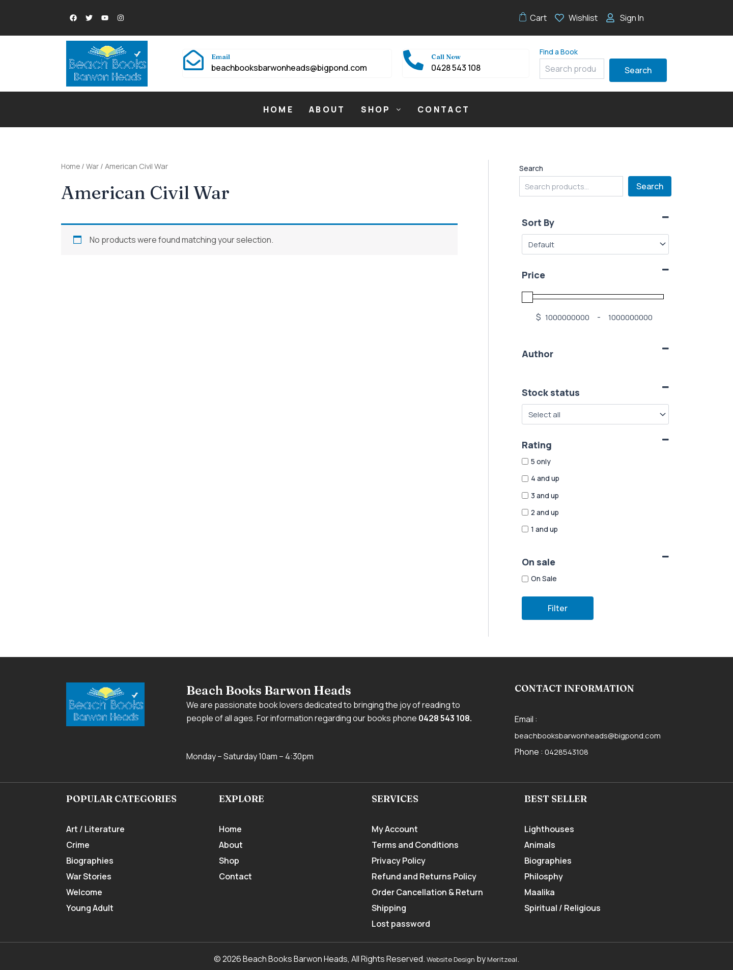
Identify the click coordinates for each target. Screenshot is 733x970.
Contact (443, 109)
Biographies (90, 860)
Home (278, 109)
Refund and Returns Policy (424, 876)
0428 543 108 (444, 718)
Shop (382, 109)
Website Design (448, 958)
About (327, 109)
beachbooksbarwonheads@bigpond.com (593, 735)
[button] (381, 109)
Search (638, 70)
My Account (395, 829)
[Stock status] (595, 414)
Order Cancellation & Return (427, 892)
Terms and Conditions (415, 844)
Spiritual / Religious (562, 908)
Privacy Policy (399, 860)
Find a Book (559, 51)
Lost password (401, 923)
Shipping (389, 908)
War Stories (88, 876)
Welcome (84, 892)
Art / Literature (95, 829)
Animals (539, 844)
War (94, 166)
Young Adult (90, 908)
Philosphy (543, 876)
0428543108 (567, 751)
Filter (558, 608)
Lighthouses (549, 829)
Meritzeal (508, 958)
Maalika (539, 892)
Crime (78, 844)
